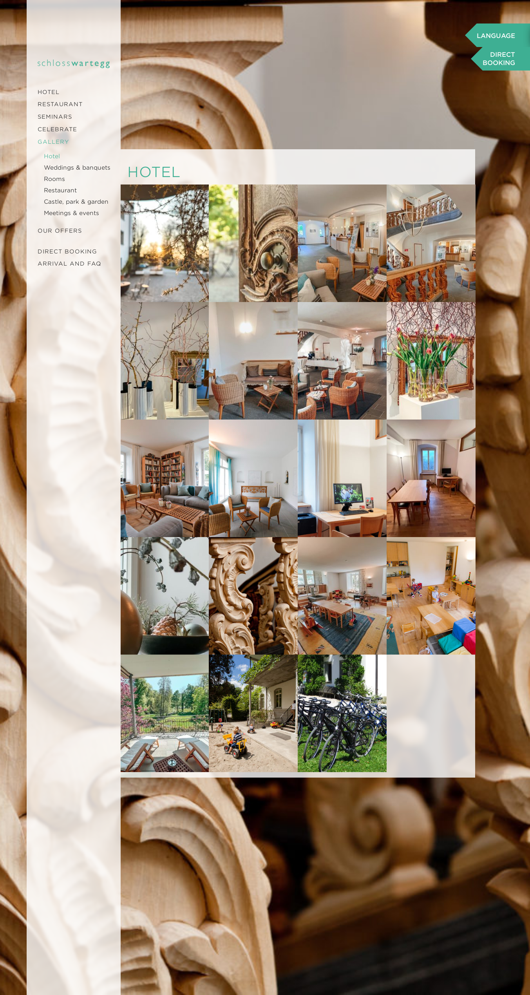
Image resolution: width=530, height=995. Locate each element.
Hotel (49, 92)
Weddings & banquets (77, 167)
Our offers (60, 231)
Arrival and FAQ (69, 264)
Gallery (53, 142)
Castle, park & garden (76, 201)
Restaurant (60, 104)
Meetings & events (71, 213)
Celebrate (57, 129)
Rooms (54, 179)
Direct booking (67, 251)
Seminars (55, 117)
